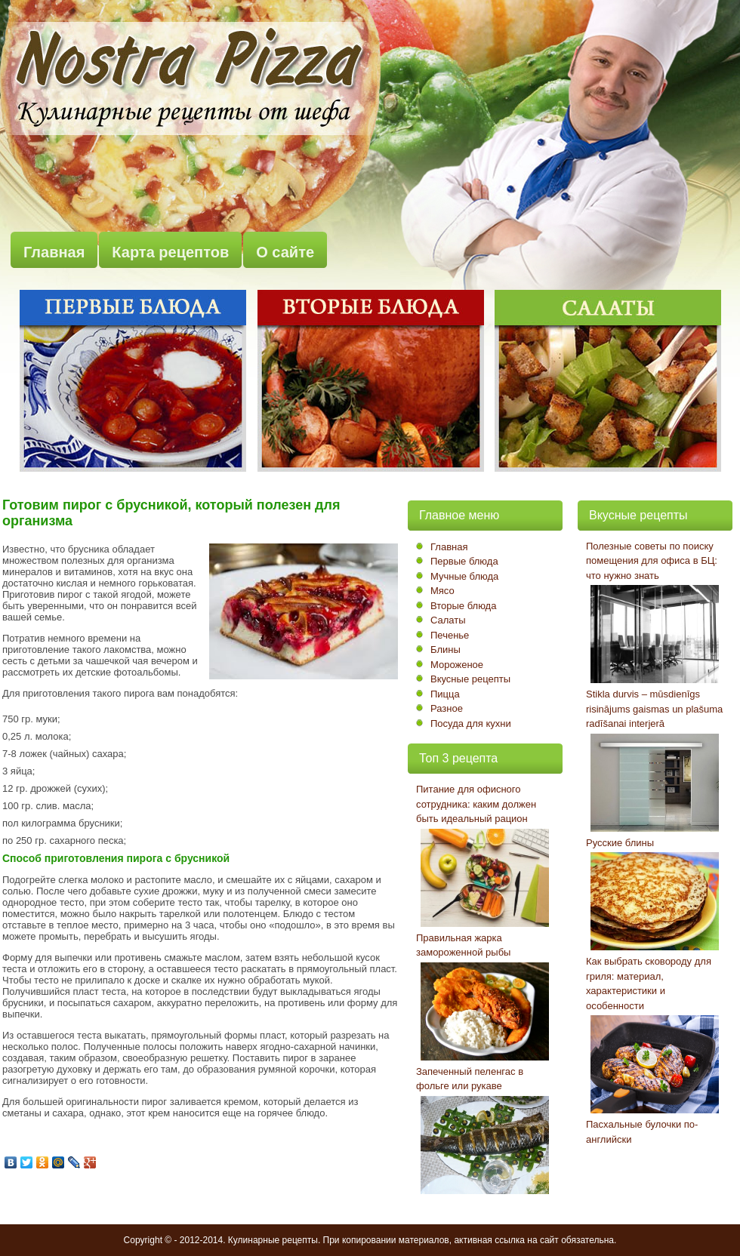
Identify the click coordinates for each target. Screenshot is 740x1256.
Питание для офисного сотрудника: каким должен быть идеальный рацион (476, 803)
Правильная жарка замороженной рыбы (463, 945)
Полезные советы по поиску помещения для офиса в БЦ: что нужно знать (651, 560)
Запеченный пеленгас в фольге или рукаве (469, 1079)
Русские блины (620, 842)
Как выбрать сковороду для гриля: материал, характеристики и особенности (648, 983)
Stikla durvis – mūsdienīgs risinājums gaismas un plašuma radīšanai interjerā (654, 708)
